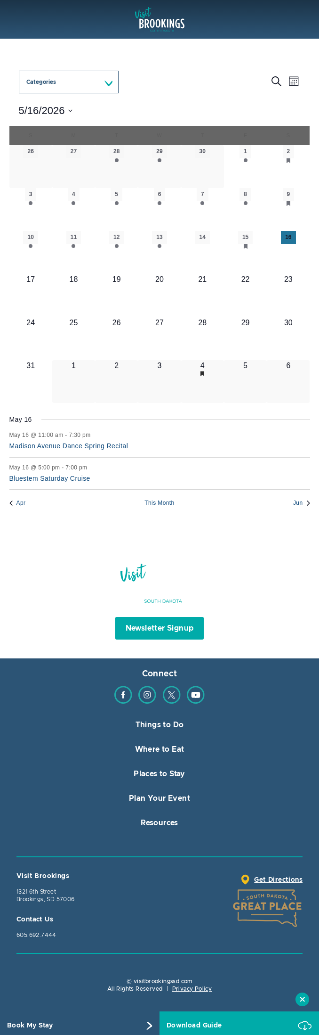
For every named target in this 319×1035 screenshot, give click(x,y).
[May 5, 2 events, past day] (116, 209)
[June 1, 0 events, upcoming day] (73, 381)
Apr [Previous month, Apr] (17, 503)
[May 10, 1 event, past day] (30, 252)
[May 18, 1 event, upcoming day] (73, 295)
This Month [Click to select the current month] (159, 503)
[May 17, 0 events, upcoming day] (30, 295)
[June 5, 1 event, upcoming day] (245, 381)
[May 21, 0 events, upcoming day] (202, 295)
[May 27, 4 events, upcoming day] (159, 338)
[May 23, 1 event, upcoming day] (288, 295)
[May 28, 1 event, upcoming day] (202, 338)
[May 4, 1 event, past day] (73, 209)
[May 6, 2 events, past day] (159, 209)
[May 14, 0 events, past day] (202, 252)
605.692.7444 (36, 935)
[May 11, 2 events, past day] (73, 252)
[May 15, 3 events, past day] (245, 252)
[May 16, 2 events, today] (288, 252)
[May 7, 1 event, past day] (202, 209)
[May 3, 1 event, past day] (30, 209)
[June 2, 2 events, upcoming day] (116, 381)
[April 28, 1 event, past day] (116, 166)
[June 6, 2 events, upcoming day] (288, 381)
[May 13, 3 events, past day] (159, 252)
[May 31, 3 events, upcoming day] (30, 381)
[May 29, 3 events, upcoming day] (245, 338)
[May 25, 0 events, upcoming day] (73, 338)
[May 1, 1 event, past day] (245, 166)
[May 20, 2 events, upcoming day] (159, 295)
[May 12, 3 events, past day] (116, 252)
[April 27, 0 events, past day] (73, 166)
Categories (41, 82)
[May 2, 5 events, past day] (288, 166)
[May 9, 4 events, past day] (288, 209)
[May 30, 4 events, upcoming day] (288, 338)
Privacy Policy (192, 989)
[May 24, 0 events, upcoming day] (30, 338)
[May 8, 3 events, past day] (245, 209)
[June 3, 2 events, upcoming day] (159, 381)
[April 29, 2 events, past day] (159, 166)
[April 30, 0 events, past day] (202, 166)
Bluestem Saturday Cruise (49, 478)
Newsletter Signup (160, 628)
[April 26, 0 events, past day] (30, 166)
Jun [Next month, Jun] (301, 503)
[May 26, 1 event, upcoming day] (116, 338)
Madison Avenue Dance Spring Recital (68, 446)
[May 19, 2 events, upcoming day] (116, 295)
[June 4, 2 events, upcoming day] (202, 381)
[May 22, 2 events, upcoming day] (245, 295)
